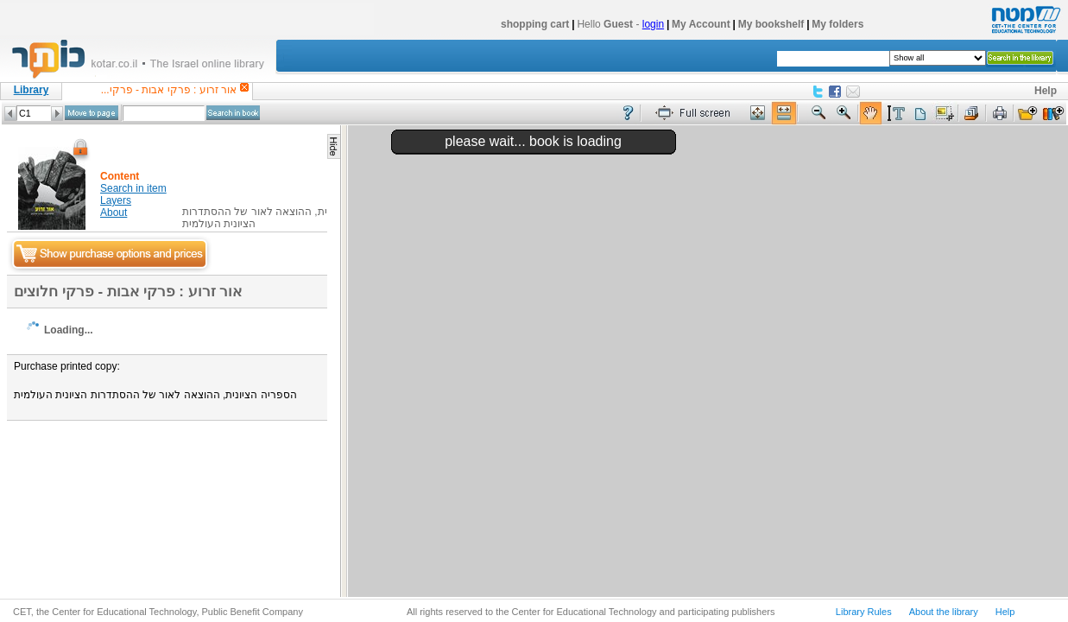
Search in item (133, 188)
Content (119, 176)
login (653, 24)
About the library (943, 611)
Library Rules (864, 611)
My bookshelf (771, 24)
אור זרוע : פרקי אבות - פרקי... (169, 90)
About (113, 212)
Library (31, 90)
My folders (837, 24)
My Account (701, 24)
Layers (115, 200)
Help (1045, 91)
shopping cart (535, 24)
